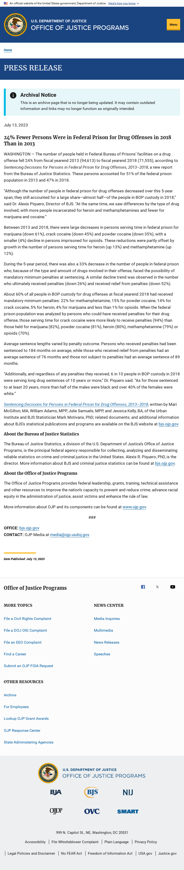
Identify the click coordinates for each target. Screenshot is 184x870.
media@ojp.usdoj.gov (69, 534)
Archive (10, 695)
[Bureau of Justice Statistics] (92, 798)
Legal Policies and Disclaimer (31, 853)
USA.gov (145, 853)
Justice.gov (167, 853)
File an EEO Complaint (22, 642)
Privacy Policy (146, 842)
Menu (173, 24)
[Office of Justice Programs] (15, 24)
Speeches (102, 654)
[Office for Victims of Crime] (92, 814)
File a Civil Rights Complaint (27, 618)
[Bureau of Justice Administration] (56, 796)
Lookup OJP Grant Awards (26, 718)
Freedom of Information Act (110, 853)
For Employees (16, 706)
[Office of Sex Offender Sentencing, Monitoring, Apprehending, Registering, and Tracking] (127, 814)
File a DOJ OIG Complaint (25, 630)
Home (8, 50)
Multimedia (103, 630)
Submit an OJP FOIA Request (28, 666)
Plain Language (116, 842)
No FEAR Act (71, 853)
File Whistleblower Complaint (75, 842)
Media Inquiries (107, 618)
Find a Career (15, 654)
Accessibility (35, 842)
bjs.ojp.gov (165, 463)
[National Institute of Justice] (128, 796)
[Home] (80, 25)
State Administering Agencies (28, 742)
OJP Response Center (22, 730)
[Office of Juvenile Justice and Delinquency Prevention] (56, 815)
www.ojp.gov (134, 506)
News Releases (106, 642)
